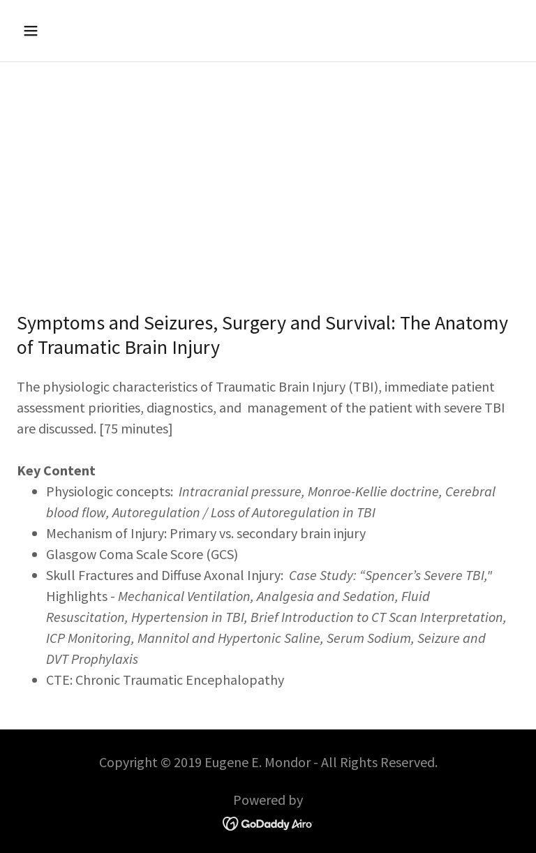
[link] (268, 822)
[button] (74, 31)
